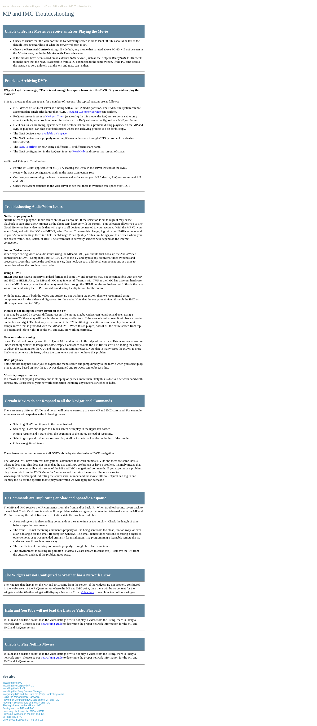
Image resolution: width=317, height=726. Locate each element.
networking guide (51, 623)
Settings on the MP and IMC (18, 708)
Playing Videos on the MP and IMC (22, 705)
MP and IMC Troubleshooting (76, 6)
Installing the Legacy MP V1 (18, 685)
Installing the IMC (12, 682)
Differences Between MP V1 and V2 (23, 719)
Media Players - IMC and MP (41, 6)
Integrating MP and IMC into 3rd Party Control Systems (33, 694)
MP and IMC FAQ (12, 716)
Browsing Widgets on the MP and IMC (24, 714)
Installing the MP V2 (14, 688)
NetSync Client (54, 116)
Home (6, 6)
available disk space (54, 133)
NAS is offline (28, 146)
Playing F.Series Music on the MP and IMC (26, 702)
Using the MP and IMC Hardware (21, 696)
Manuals (17, 6)
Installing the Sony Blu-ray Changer (22, 691)
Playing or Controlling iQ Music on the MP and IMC (31, 699)
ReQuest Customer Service (84, 111)
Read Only (79, 151)
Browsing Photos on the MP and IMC (23, 711)
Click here (87, 592)
